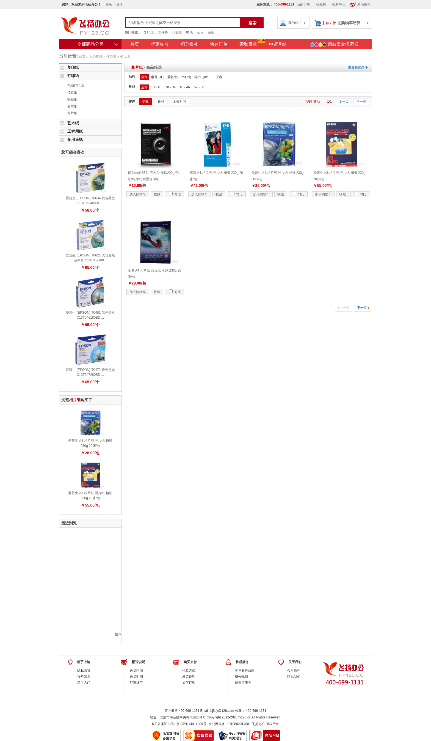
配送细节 (136, 683)
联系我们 (293, 677)
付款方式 (188, 670)
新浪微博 (360, 4)
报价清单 (83, 677)
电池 (189, 32)
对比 (175, 194)
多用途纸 (75, 139)
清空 (118, 635)
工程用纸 (75, 131)
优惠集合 (159, 44)
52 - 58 (199, 87)
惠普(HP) (157, 77)
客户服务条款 (245, 670)
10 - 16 (156, 87)
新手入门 (83, 683)
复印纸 (149, 32)
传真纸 (72, 92)
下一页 (361, 101)
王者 (219, 77)
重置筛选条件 (358, 67)
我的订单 (303, 4)
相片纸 (125, 57)
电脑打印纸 (75, 86)
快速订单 (219, 44)
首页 (134, 44)
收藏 (157, 194)
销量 (145, 101)
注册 (119, 4)
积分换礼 (189, 44)
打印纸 (111, 57)
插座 (200, 32)
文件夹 (163, 32)
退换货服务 (243, 683)
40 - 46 (184, 87)
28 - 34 (170, 87)
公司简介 (293, 670)
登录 (109, 4)
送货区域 (136, 670)
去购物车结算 (348, 23)
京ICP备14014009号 (191, 724)
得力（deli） (203, 77)
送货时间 (136, 677)
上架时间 (179, 101)
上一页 (344, 101)
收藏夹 (321, 4)
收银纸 (72, 99)
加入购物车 (137, 194)
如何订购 (188, 683)
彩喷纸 (72, 106)
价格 (161, 101)
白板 (211, 32)
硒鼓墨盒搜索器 (334, 44)
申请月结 (278, 44)
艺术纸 (73, 123)
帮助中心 (338, 4)
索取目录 (248, 44)
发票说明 (188, 677)
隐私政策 (83, 670)
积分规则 (241, 677)
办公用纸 (96, 57)
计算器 (177, 32)
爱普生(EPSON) (179, 77)
